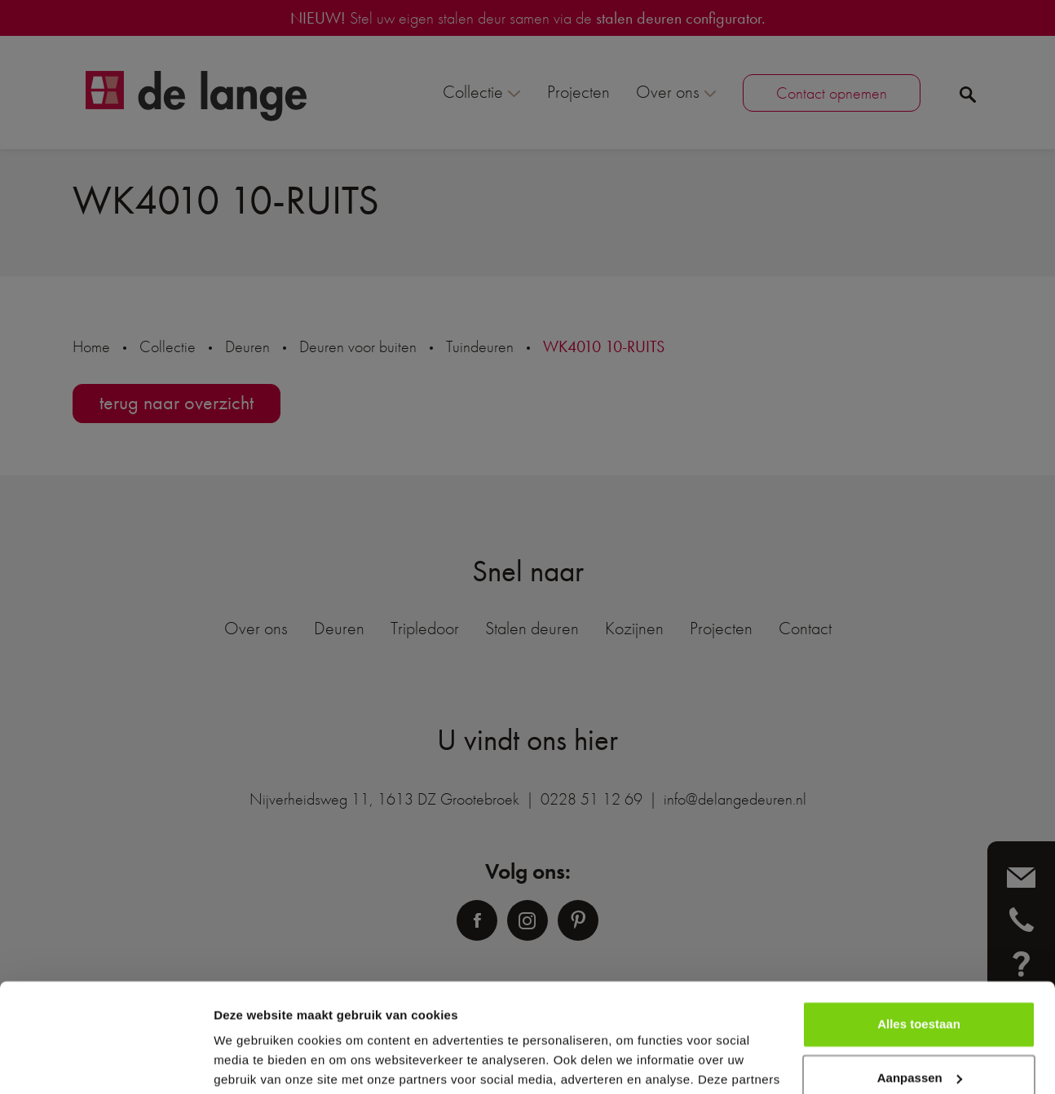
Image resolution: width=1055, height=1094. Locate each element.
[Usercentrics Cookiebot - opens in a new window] (105, 1062)
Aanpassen (919, 975)
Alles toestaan (918, 922)
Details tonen (252, 1062)
